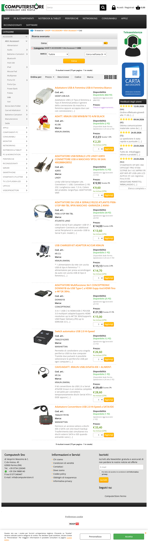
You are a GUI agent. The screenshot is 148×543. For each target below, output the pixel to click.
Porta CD (11, 82)
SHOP (6, 18)
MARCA (43, 56)
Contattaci (58, 468)
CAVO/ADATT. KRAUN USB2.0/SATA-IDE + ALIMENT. (83, 368)
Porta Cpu (11, 86)
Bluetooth (11, 60)
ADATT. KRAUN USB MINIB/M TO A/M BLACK (79, 118)
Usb (9, 99)
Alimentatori (12, 47)
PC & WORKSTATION (12, 156)
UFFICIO (6, 187)
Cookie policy (59, 475)
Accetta (129, 536)
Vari (9, 103)
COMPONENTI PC (10, 134)
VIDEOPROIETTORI (11, 192)
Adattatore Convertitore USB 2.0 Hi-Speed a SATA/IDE (84, 408)
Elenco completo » (137, 190)
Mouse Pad (12, 73)
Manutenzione (11, 120)
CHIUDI (146, 532)
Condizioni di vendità (63, 464)
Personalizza (95, 536)
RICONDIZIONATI (13, 26)
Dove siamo (58, 472)
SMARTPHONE (9, 174)
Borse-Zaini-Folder (13, 107)
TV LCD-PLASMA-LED (12, 183)
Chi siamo (58, 461)
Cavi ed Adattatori (13, 112)
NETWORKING (90, 18)
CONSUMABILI (109, 18)
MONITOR (7, 143)
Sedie (7, 125)
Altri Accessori (12, 43)
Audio (9, 51)
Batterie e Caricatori (15, 56)
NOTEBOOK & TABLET (49, 18)
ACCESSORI (8, 38)
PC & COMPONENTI (24, 18)
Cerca (44, 45)
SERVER (6, 169)
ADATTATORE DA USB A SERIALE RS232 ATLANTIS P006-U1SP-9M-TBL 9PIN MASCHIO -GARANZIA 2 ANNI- (85, 206)
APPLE (124, 18)
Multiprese (11, 77)
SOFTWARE (31, 26)
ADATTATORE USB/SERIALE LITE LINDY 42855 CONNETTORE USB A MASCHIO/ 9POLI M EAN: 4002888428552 (80, 161)
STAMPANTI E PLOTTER (13, 178)
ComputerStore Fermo (115, 498)
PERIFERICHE (71, 18)
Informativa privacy (62, 482)
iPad (9, 69)
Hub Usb (11, 64)
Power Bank (12, 90)
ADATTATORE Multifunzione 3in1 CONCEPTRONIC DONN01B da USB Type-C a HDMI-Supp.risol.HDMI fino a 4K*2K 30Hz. (85, 290)
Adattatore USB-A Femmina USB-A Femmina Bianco (83, 89)
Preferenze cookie (74, 518)
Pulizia (10, 94)
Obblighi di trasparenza (64, 479)
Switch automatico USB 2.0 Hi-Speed (75, 333)
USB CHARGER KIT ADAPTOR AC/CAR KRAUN (79, 247)
